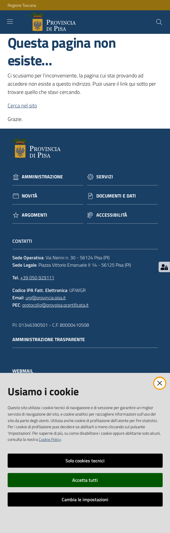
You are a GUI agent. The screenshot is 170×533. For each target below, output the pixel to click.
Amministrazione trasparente (51, 339)
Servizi (104, 176)
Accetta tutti (85, 480)
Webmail (25, 371)
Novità (29, 195)
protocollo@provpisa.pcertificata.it (55, 304)
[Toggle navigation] (10, 21)
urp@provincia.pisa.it (46, 297)
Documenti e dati (116, 195)
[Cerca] (159, 22)
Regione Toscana (22, 5)
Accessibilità (111, 215)
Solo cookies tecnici (85, 460)
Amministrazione (42, 176)
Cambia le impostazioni (85, 499)
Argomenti (34, 215)
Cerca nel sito (22, 105)
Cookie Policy (50, 439)
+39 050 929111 (37, 277)
